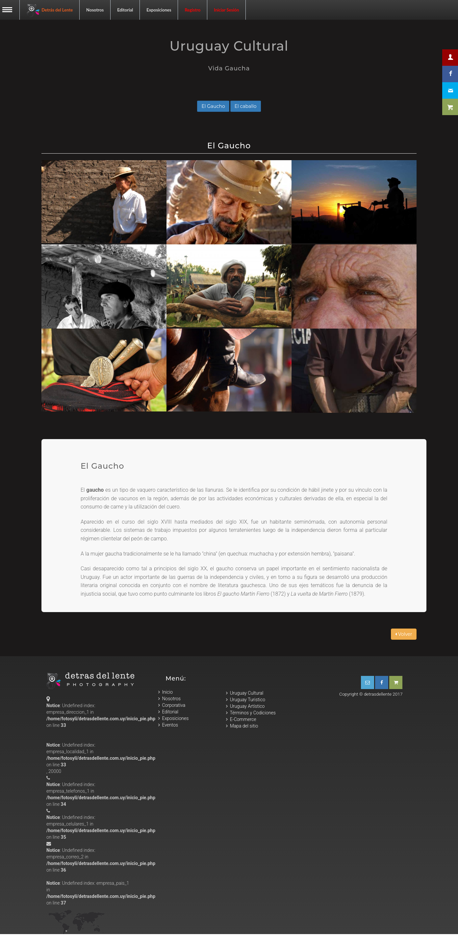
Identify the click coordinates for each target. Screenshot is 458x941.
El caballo (246, 106)
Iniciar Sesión (226, 9)
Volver (403, 634)
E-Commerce (241, 719)
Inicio (165, 692)
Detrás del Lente (49, 10)
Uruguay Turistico (245, 700)
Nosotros (95, 9)
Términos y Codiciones (251, 713)
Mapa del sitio (242, 726)
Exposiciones (158, 9)
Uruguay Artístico (245, 706)
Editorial (125, 9)
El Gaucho (213, 106)
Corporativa (171, 705)
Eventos (168, 725)
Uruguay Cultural (244, 693)
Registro (192, 9)
